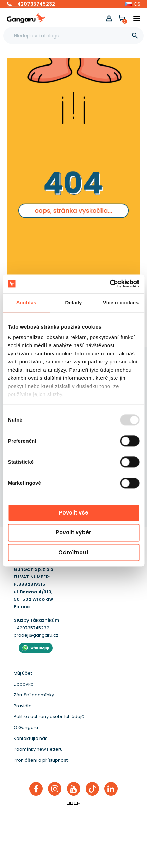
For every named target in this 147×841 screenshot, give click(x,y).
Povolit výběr (73, 532)
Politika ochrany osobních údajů (49, 716)
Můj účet (23, 673)
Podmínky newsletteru (38, 749)
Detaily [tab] (73, 302)
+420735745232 (34, 4)
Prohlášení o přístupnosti (41, 760)
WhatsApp (39, 647)
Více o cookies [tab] (121, 302)
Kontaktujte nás (31, 738)
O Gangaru (26, 727)
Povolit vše (73, 512)
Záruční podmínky (34, 695)
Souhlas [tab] (26, 302)
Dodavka (24, 684)
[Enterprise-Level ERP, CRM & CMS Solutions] (74, 803)
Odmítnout (73, 552)
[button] (132, 4)
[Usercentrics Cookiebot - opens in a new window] (109, 283)
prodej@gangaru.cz (36, 635)
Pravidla (23, 706)
